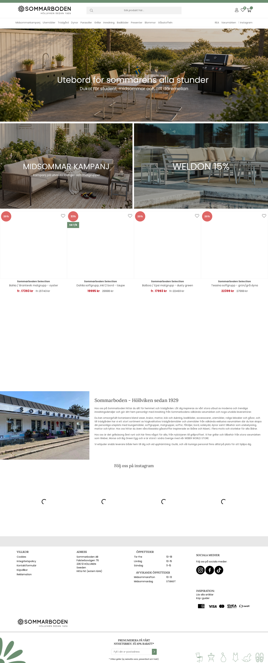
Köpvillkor (22, 568)
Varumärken (228, 22)
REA (217, 22)
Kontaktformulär (26, 564)
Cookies (21, 555)
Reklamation (24, 573)
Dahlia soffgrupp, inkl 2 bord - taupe (100, 284)
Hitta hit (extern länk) (89, 569)
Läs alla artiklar (204, 593)
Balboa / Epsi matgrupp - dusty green (167, 284)
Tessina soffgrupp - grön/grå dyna (234, 284)
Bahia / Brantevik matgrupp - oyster (33, 284)
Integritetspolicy (26, 560)
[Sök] (133, 10)
